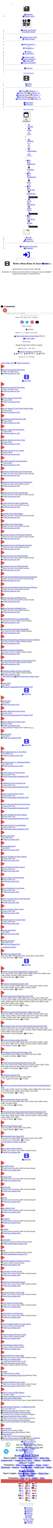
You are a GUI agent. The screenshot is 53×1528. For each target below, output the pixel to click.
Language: (28, 248)
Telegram (28, 1515)
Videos (28, 84)
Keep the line (7, 1436)
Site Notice (28, 1471)
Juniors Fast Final (8, 838)
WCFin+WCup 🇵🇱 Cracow (28, 97)
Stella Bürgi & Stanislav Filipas (13, 1347)
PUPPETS (6, 1221)
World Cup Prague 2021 (11, 1413)
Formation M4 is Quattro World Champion (17, 1414)
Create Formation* (29, 59)
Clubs (28, 52)
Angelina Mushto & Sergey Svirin (14, 1384)
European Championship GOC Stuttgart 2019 (18, 689)
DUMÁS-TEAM (8, 1168)
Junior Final (7, 685)
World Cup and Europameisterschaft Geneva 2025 (19, 1065)
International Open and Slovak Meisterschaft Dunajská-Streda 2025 (25, 1028)
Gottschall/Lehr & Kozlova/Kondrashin (16, 631)
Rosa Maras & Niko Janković (12, 1150)
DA (22, 1488)
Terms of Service (28, 1473)
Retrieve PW (28, 241)
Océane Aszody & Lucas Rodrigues (14, 827)
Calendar (30, 125)
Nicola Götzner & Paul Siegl (12, 400)
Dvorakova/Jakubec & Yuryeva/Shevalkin (16, 673)
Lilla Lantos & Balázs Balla (12, 1400)
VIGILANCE (7, 1179)
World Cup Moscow (23, 365)
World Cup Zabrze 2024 (11, 1434)
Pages (27, 1440)
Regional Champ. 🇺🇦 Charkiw (28, 95)
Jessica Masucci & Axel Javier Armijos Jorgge (18, 410)
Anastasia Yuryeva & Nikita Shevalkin (15, 558)
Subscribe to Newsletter (28, 246)
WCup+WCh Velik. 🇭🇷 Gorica (28, 99)
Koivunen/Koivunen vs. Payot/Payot (15, 754)
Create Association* (28, 63)
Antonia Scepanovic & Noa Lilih (13, 1294)
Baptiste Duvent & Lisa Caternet (13, 453)
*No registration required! (28, 73)
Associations (28, 53)
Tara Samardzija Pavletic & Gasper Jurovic (17, 1326)
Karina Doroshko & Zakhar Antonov (15, 1418)
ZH (29, 1485)
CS (36, 1485)
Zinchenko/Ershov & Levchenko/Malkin (16, 621)
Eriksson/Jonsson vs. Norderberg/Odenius (16, 764)
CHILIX (5, 1231)
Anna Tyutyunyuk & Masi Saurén (14, 372)
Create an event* (29, 131)
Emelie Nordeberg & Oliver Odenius (15, 817)
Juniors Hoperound (9, 848)
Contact (28, 1467)
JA (22, 1495)
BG (22, 1485)
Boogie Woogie (28, 39)
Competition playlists (8, 949)
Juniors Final (7, 736)
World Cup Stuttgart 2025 (11, 946)
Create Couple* (29, 57)
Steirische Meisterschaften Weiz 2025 (15, 1042)
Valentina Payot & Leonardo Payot (14, 785)
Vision (5, 1200)
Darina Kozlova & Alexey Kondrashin (15, 495)
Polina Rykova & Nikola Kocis (13, 1315)
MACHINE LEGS (9, 1210)
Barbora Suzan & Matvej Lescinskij (14, 1337)
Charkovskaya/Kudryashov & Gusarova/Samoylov (19, 662)
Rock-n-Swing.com (28, 1443)
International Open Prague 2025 (13, 1138)
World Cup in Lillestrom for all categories (16, 1422)
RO (22, 1498)
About (27, 1464)
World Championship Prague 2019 (14, 1377)
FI (22, 1490)
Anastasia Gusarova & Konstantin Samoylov (17, 537)
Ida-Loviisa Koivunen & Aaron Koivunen (16, 806)
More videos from (7, 365)
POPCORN (6, 1189)
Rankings (30, 143)
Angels (5, 1374)
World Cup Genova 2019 (11, 707)
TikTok (28, 1519)
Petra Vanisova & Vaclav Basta (13, 1305)
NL (29, 1488)
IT (36, 1493)
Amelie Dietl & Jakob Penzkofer (13, 880)
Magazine (28, 14)
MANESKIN (7, 1431)
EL (22, 1493)
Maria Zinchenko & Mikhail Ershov (14, 600)
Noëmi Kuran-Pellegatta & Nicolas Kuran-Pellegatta (20, 579)
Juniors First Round (9, 932)
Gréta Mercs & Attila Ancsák (12, 1273)
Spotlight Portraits (28, 32)
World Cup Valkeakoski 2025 (12, 1128)
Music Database (28, 1456)
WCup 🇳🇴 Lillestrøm (28, 91)
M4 (4, 1252)
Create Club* (28, 61)
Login (28, 237)
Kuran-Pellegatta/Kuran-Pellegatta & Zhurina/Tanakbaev (21, 642)
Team (28, 1469)
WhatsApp (28, 1523)
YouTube (28, 1525)
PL (35, 1495)
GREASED (6, 1242)
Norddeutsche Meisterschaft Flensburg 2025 (17, 1054)
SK (36, 1498)
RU (29, 1498)
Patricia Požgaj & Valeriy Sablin (13, 1358)
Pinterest (28, 1514)
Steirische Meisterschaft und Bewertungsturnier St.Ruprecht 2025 (24, 1114)
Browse (32, 729)
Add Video (46, 263)
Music (28, 86)
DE (35, 1490)
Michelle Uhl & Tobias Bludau (13, 516)
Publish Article (28, 16)
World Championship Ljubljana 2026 (15, 1246)
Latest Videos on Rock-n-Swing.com (13, 1144)
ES (29, 1500)
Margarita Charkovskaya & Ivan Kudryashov (17, 474)
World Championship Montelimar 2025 (16, 778)
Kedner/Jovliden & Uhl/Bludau (13, 652)
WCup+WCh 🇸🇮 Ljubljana (28, 93)
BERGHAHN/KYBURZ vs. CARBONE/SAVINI (19, 1409)
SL (22, 1500)
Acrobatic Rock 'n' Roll (28, 37)
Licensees (28, 68)
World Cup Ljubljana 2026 (12, 1154)
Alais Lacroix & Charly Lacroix (13, 796)
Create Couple (29, 340)
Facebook (28, 1510)
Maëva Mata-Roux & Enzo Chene (28, 337)
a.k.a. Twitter (28, 1521)
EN (35, 1488)
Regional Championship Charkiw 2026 (15, 986)
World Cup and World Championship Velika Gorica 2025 (21, 1014)
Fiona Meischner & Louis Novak (13, 890)
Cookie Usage (28, 1477)
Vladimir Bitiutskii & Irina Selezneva (15, 463)
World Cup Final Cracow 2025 (13, 757)
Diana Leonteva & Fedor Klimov (13, 432)
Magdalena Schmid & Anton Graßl (14, 421)
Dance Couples (28, 44)
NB (29, 1495)
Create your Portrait (28, 30)
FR (28, 1490)
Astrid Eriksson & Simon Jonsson (14, 775)
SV (35, 1500)
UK (29, 1502)
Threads (28, 1517)
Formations (28, 48)
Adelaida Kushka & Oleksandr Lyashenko (16, 1263)
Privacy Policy (28, 1475)
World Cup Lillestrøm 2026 (12, 740)
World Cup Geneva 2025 (11, 841)
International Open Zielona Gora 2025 (15, 1101)
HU (29, 1493)
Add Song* (28, 104)
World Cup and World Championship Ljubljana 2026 (20, 974)
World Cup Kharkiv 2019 (11, 1388)
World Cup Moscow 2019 (28, 353)
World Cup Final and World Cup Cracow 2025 (18, 998)
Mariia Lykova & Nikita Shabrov (13, 1395)
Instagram (28, 1512)
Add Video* (28, 102)
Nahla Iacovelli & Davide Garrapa (14, 1284)
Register (28, 239)
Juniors (4, 729)
